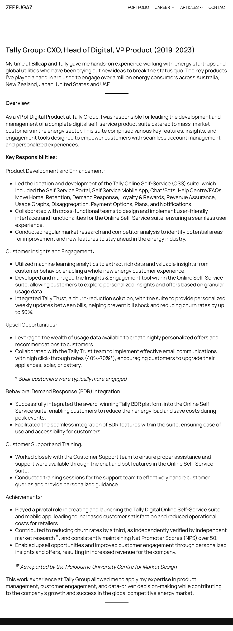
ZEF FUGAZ (19, 7)
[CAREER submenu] (173, 7)
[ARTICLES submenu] (201, 7)
